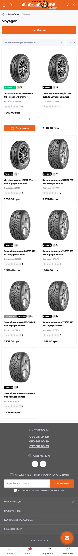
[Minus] (10, 119)
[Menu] (4, 5)
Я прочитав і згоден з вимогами (41, 490)
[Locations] (68, 5)
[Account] (74, 5)
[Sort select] (33, 42)
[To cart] (19, 128)
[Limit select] (71, 42)
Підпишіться (62, 483)
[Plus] (29, 119)
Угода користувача (37, 490)
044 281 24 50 (39, 436)
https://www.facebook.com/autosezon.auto (35, 464)
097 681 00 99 (39, 446)
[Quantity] (20, 119)
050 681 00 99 (39, 441)
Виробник (13, 14)
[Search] (10, 5)
